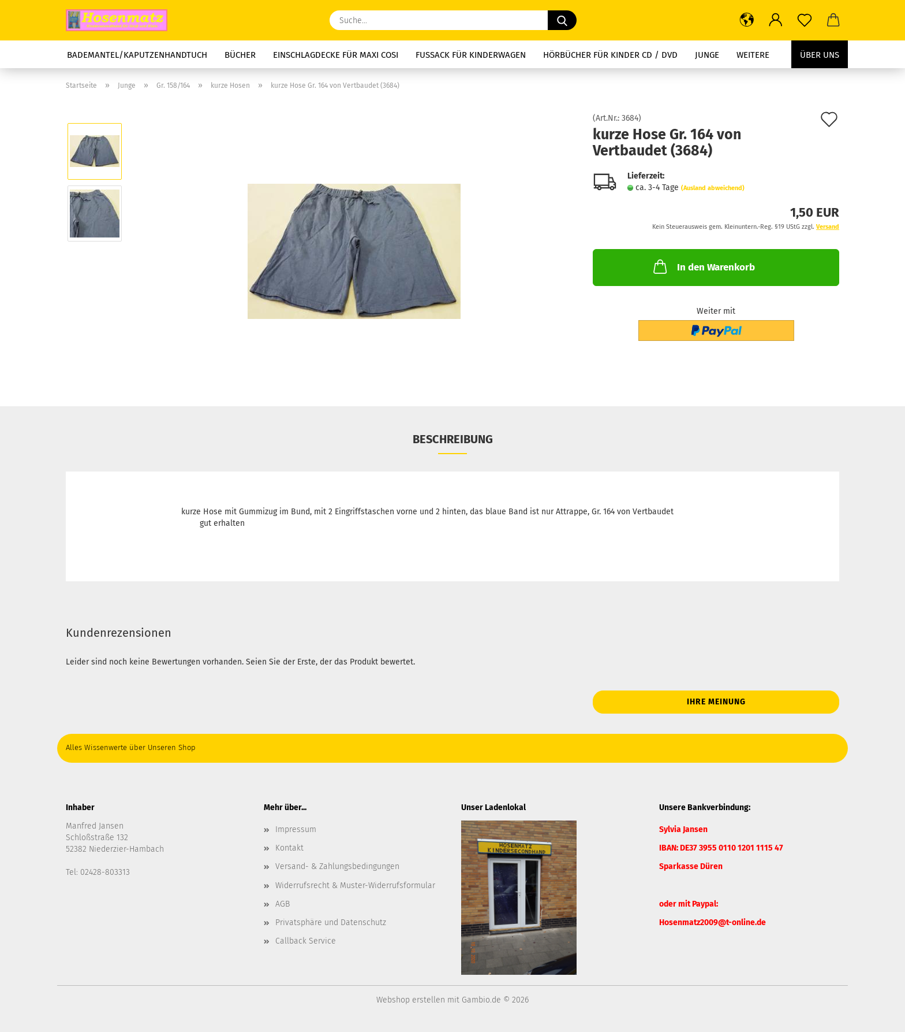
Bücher (240, 55)
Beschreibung (453, 439)
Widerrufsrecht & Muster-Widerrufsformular (355, 885)
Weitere (752, 55)
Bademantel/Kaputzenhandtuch (137, 55)
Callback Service (305, 941)
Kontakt (289, 848)
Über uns (819, 55)
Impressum (295, 829)
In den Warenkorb (703, 266)
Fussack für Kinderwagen (471, 55)
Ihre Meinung (716, 702)
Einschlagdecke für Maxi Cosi (335, 55)
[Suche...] (562, 20)
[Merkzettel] (804, 20)
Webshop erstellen (410, 1000)
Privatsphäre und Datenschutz (330, 922)
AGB (282, 904)
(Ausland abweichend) (713, 188)
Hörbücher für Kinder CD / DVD (610, 55)
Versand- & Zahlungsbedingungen (337, 866)
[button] (746, 20)
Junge (707, 55)
